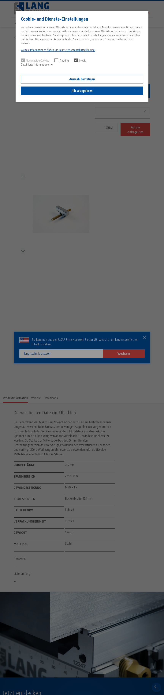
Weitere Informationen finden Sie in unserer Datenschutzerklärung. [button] (58, 49)
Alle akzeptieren (82, 91)
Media (80, 60)
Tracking (61, 60)
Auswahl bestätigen (82, 79)
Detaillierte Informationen (35, 64)
